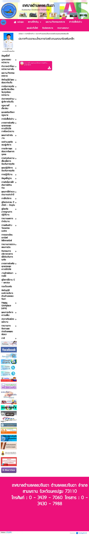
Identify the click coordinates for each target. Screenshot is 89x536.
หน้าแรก (21, 34)
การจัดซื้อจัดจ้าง (29, 34)
